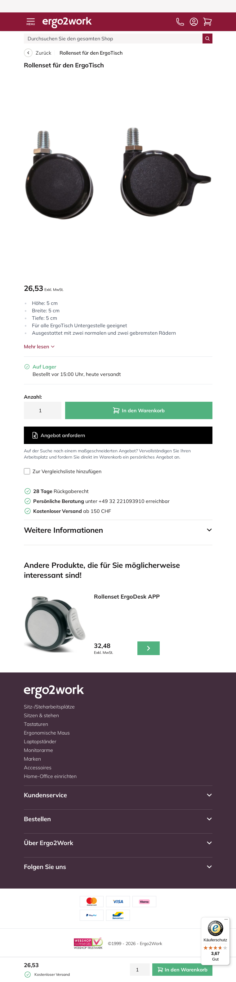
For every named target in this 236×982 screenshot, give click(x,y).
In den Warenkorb (139, 410)
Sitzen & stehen (41, 715)
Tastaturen (36, 724)
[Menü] (226, 921)
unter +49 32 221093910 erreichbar (101, 501)
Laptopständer (40, 741)
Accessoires (37, 767)
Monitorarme (38, 750)
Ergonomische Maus (47, 733)
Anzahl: (33, 397)
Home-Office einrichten (50, 776)
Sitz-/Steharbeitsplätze (49, 707)
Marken (32, 759)
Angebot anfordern (58, 435)
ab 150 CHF (72, 511)
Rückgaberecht (61, 491)
